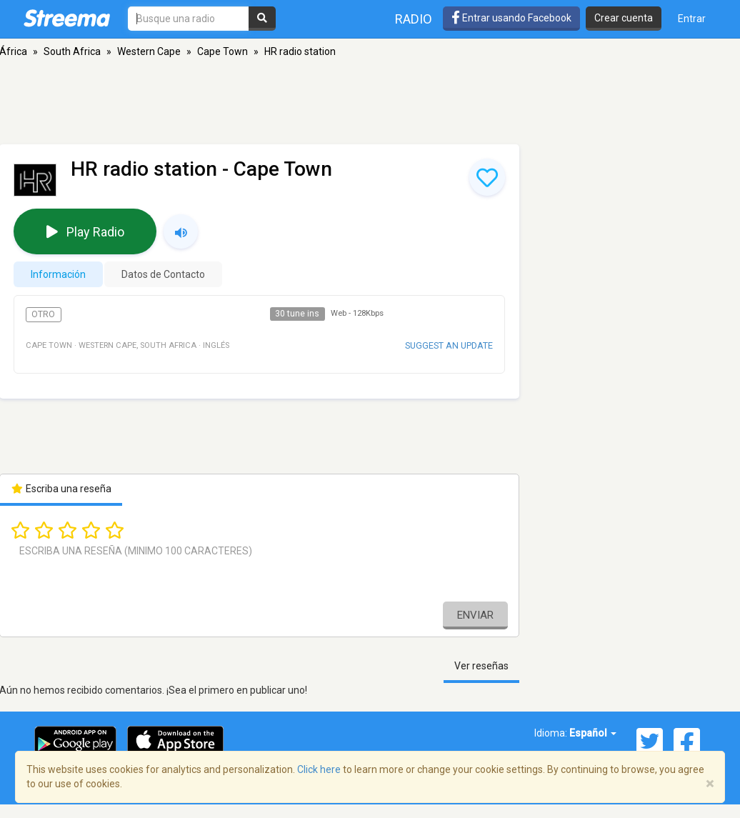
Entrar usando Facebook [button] (511, 18)
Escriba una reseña (61, 488)
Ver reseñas (481, 666)
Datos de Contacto (163, 274)
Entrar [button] (692, 18)
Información (58, 274)
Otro (43, 314)
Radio (413, 18)
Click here (319, 769)
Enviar (475, 615)
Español (592, 733)
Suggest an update (449, 345)
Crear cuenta (623, 18)
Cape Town (222, 51)
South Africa (72, 51)
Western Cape (149, 51)
